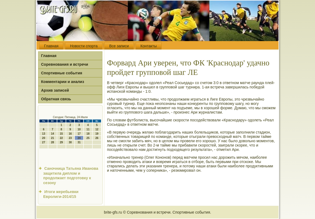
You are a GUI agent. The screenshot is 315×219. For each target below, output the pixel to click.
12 (96, 129)
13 (43, 133)
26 (96, 138)
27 (43, 142)
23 (70, 138)
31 (79, 142)
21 (52, 138)
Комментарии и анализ (62, 81)
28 (52, 142)
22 (61, 138)
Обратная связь (56, 99)
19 (96, 133)
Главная (51, 46)
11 (87, 129)
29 (61, 142)
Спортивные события (61, 73)
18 (87, 133)
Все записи (119, 46)
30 (70, 142)
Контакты (148, 46)
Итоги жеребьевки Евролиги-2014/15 (60, 194)
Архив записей (55, 90)
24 (79, 138)
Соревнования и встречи (64, 64)
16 (70, 133)
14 (52, 133)
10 (79, 129)
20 (43, 138)
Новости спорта (84, 46)
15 (61, 133)
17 (79, 133)
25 (87, 138)
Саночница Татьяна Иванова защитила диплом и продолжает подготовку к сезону (70, 175)
